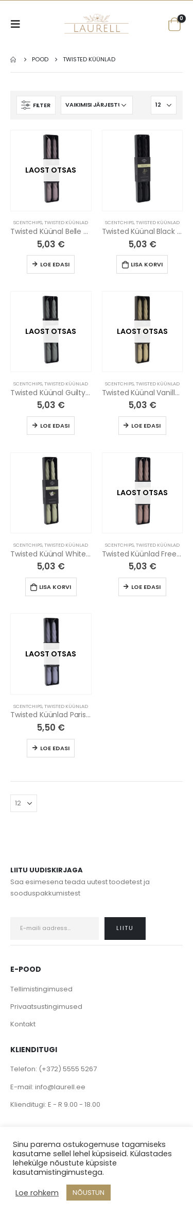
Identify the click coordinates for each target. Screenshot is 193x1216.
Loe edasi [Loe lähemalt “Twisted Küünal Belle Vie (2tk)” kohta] (54, 264)
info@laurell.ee (60, 1087)
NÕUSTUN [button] (88, 1192)
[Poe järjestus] (97, 105)
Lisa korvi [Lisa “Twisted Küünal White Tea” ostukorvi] (55, 587)
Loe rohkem (37, 1192)
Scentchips (27, 222)
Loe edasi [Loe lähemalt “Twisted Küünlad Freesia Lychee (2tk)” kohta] (146, 587)
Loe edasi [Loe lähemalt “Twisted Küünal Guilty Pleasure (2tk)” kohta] (54, 425)
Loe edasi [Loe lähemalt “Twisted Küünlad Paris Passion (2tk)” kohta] (54, 748)
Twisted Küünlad (66, 222)
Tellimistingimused (41, 989)
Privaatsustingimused (46, 1006)
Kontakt (23, 1024)
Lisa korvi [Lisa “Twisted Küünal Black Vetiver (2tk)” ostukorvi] (147, 264)
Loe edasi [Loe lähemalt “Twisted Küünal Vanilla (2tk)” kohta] (146, 425)
